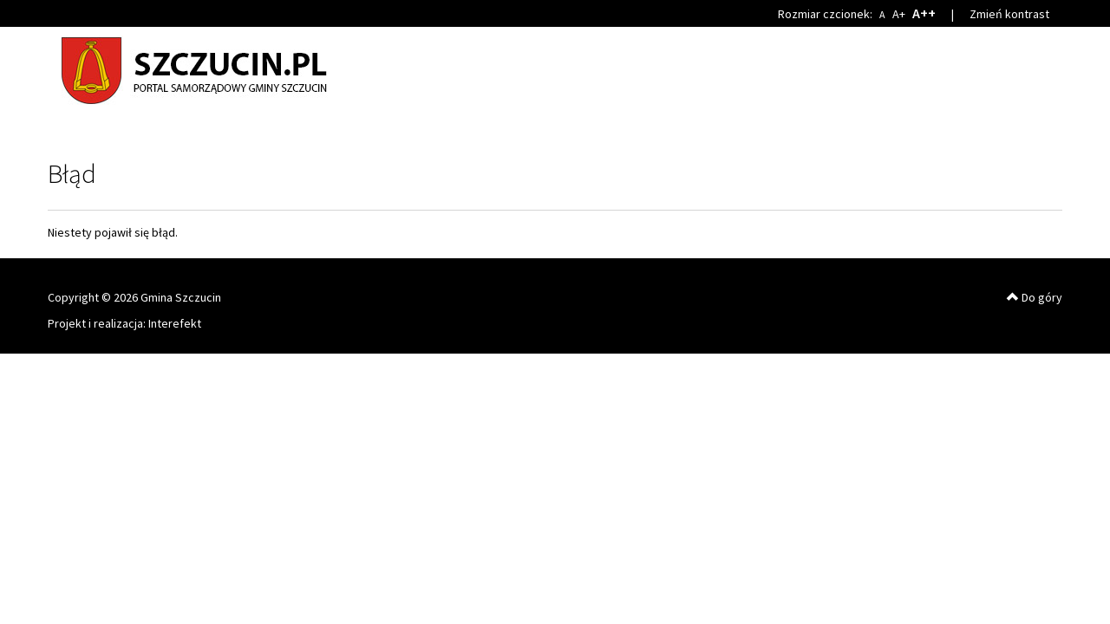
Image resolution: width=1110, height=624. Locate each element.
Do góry (1034, 297)
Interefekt (174, 323)
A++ (924, 13)
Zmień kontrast (1009, 14)
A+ (898, 14)
